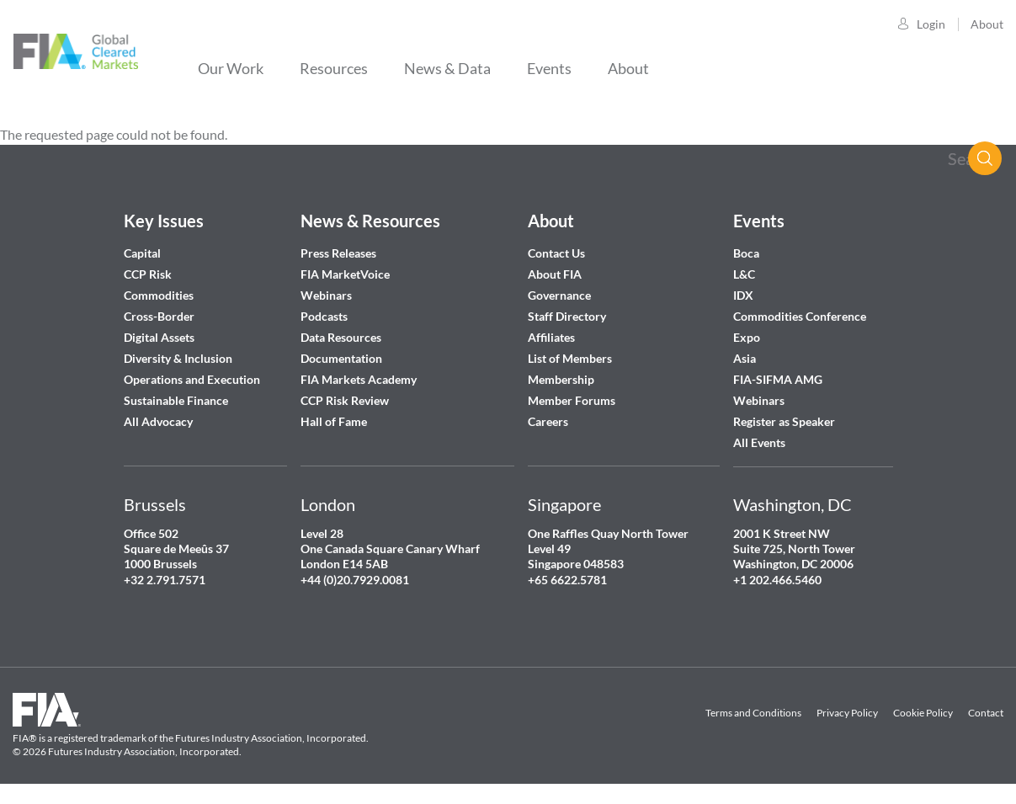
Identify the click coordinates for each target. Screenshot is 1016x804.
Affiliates (551, 337)
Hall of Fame (334, 421)
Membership (561, 379)
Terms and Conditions (753, 712)
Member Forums (571, 400)
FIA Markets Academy (359, 379)
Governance (559, 295)
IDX (743, 295)
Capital (142, 253)
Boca (746, 253)
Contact (985, 712)
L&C (744, 274)
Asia (744, 358)
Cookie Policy (923, 712)
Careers (548, 421)
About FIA (555, 274)
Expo (746, 337)
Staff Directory (567, 316)
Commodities (159, 295)
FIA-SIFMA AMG (777, 379)
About (987, 24)
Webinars (326, 295)
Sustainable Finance (176, 400)
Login (931, 24)
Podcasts (324, 316)
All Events (759, 442)
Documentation (343, 358)
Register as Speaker (784, 421)
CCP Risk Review (345, 400)
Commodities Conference (799, 316)
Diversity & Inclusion (178, 358)
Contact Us (556, 253)
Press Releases (338, 253)
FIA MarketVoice (345, 274)
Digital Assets (159, 337)
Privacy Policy (847, 712)
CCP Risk (148, 274)
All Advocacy (158, 421)
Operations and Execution (192, 379)
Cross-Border (160, 316)
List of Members (570, 358)
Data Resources (341, 337)
